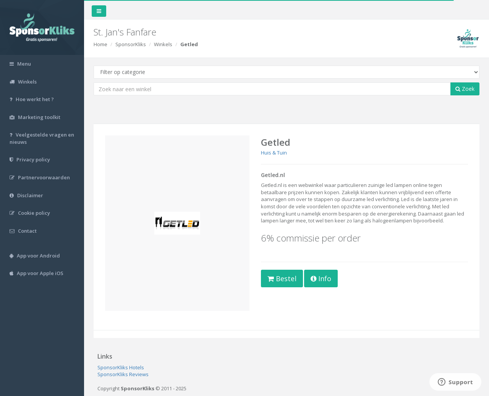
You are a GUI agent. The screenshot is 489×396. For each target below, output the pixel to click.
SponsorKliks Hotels (120, 367)
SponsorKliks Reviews (123, 374)
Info (321, 278)
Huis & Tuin (274, 152)
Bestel (281, 278)
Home (100, 44)
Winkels (163, 44)
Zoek (464, 88)
